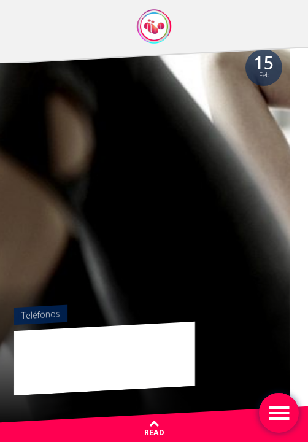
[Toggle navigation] (279, 413)
